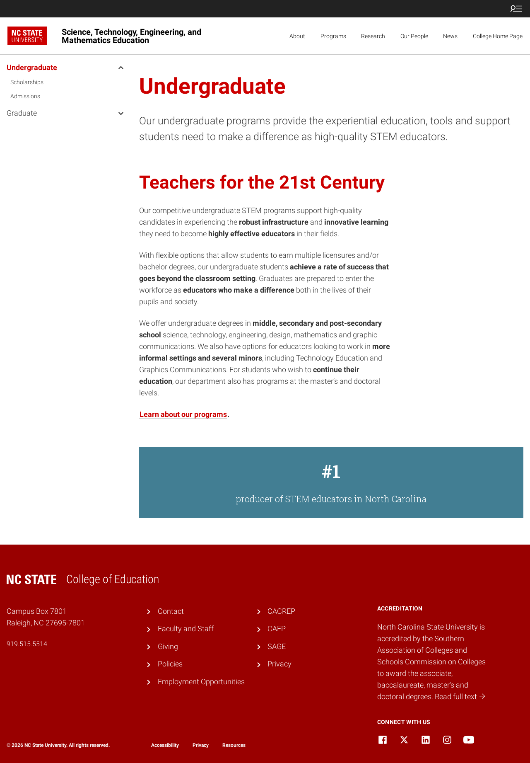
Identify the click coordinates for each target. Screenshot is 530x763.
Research (373, 36)
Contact (171, 611)
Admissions (25, 96)
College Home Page (498, 36)
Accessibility (165, 745)
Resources (234, 745)
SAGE (276, 646)
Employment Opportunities (201, 682)
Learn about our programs (183, 414)
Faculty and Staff (186, 629)
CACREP (281, 611)
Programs (333, 36)
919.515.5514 (27, 644)
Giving (168, 646)
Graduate (22, 113)
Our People (414, 36)
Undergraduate (32, 67)
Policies (170, 664)
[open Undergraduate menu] (121, 67)
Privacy (279, 664)
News (450, 36)
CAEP (276, 629)
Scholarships (26, 82)
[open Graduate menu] (121, 113)
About (297, 36)
